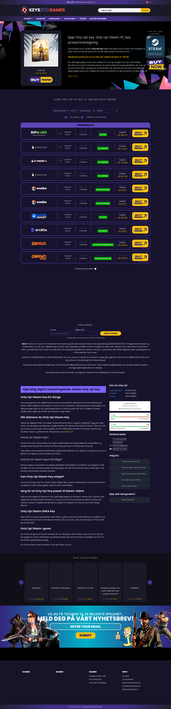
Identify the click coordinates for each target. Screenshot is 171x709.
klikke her (69, 431)
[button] (21, 582)
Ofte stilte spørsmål (97, 683)
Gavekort (41, 19)
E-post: (53, 330)
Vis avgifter (71, 117)
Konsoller (55, 19)
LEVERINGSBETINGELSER (131, 686)
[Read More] (108, 76)
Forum (83, 19)
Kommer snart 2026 (97, 676)
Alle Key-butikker (97, 19)
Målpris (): (80, 330)
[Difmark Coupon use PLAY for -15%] (85, 378)
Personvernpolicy (130, 689)
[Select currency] (73, 110)
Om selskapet (128, 679)
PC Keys (28, 19)
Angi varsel (110, 333)
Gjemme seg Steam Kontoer (93, 117)
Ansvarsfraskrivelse (131, 683)
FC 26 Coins (70, 19)
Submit (85, 635)
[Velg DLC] (106, 110)
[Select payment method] (60, 110)
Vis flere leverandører (85, 268)
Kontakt (125, 676)
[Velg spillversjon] (87, 110)
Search (145, 10)
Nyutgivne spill (95, 679)
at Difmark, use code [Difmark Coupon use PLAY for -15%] (81, 2)
